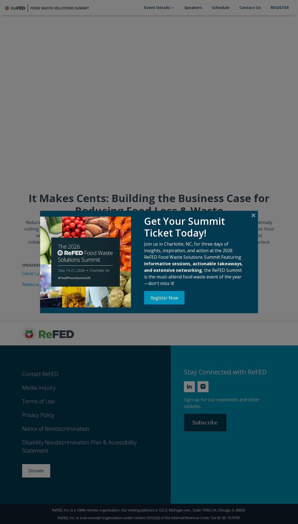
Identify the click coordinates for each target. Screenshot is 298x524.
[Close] (253, 215)
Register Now (164, 298)
